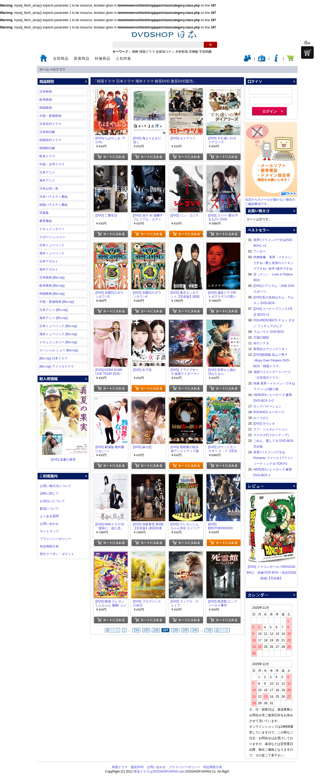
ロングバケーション (267, 406)
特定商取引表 (49, 546)
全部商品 (61, 58)
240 (194, 630)
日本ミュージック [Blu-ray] (58, 326)
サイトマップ (49, 531)
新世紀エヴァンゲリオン (270, 349)
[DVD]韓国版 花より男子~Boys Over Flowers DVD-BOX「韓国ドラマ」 (271, 360)
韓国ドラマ (147, 51)
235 (146, 630)
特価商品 (102, 58)
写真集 (44, 213)
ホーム (44, 69)
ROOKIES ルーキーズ (268, 412)
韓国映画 (45, 108)
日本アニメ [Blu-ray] (53, 310)
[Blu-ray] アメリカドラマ (56, 366)
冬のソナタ (261, 343)
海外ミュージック (51, 253)
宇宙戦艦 (205, 51)
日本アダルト (48, 261)
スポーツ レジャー (52, 237)
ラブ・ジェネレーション (270, 429)
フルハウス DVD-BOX (268, 332)
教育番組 (45, 221)
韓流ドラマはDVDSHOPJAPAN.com (159, 771)
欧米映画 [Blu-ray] (51, 285)
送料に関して (49, 493)
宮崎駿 (193, 51)
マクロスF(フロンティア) (271, 435)
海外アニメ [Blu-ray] (53, 318)
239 (185, 630)
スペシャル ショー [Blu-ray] (58, 350)
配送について (49, 508)
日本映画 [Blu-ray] (51, 277)
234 (136, 630)
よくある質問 (49, 516)
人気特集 (123, 58)
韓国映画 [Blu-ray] (51, 294)
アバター (259, 251)
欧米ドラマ (47, 156)
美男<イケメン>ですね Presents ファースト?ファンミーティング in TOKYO (273, 458)
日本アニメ (47, 172)
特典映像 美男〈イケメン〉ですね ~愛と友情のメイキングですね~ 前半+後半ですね (273, 262)
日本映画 (45, 91)
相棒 (135, 51)
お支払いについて (52, 501)
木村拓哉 (181, 51)
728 (208, 630)
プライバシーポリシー (55, 539)
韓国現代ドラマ (50, 140)
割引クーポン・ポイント (57, 554)
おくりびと (261, 418)
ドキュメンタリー (51, 229)
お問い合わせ (49, 524)
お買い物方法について (55, 486)
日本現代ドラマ (50, 124)
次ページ (222, 630)
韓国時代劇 (47, 148)
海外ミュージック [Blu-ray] (58, 334)
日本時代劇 (47, 132)
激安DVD (137, 767)
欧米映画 (45, 99)
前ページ (112, 630)
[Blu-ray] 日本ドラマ (53, 358)
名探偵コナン (165, 51)
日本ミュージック (51, 245)
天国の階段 (261, 337)
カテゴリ (59, 69)
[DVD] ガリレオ (264, 423)
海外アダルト (48, 269)
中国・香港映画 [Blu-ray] (56, 302)
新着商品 (82, 58)
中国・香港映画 (50, 116)
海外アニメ (47, 180)
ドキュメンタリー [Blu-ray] (58, 342)
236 (155, 630)
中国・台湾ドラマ (51, 164)
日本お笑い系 (48, 188)
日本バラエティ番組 (53, 196)
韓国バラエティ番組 (53, 205)
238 (175, 630)
